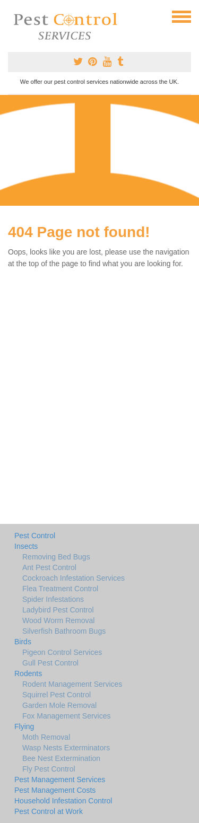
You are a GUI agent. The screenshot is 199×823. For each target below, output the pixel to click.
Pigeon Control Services (62, 652)
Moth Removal (46, 737)
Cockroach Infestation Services (73, 578)
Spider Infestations (53, 599)
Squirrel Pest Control (56, 694)
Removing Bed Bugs (56, 557)
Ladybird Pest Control (58, 610)
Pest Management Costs (55, 790)
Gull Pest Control (50, 663)
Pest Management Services (59, 779)
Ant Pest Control (49, 567)
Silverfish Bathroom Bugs (64, 631)
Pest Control (34, 535)
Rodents (28, 673)
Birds (22, 641)
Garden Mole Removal (59, 705)
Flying (24, 726)
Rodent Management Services (72, 684)
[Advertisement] (99, 150)
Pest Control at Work (48, 811)
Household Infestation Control (63, 800)
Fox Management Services (66, 716)
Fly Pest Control (48, 769)
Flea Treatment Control (60, 588)
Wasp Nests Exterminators (66, 747)
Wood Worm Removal (58, 620)
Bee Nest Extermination (61, 758)
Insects (26, 546)
